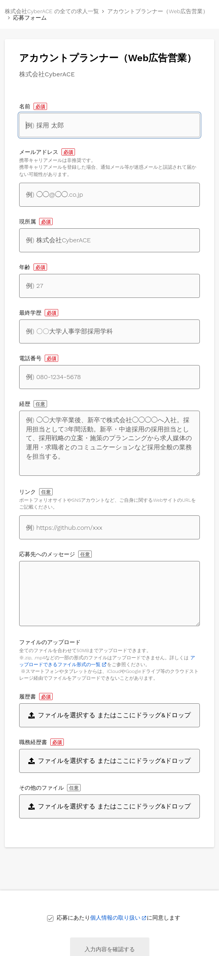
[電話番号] (109, 377)
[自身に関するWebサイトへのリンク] (109, 527)
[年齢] (109, 286)
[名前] (109, 125)
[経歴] (109, 443)
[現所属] (109, 240)
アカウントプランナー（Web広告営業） (157, 11)
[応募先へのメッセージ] (109, 593)
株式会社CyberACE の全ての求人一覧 (52, 11)
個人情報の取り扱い (115, 917)
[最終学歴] (109, 331)
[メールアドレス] (109, 195)
